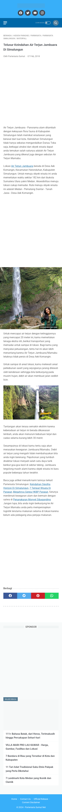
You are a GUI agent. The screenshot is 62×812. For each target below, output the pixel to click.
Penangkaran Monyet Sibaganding (32, 499)
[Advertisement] (31, 93)
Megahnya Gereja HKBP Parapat (30, 491)
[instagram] (42, 12)
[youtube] (34, 12)
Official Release (41, 799)
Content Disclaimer (31, 802)
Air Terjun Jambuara (22, 166)
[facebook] (20, 12)
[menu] (5, 22)
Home (14, 799)
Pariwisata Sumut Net (35, 807)
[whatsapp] (52, 596)
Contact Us (25, 799)
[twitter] (27, 12)
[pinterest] (38, 596)
